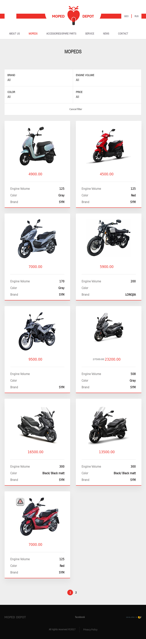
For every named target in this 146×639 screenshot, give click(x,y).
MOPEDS (33, 33)
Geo (126, 16)
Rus (137, 16)
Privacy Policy (90, 629)
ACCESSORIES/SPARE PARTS (61, 33)
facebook (76, 617)
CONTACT (123, 33)
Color (11, 92)
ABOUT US (14, 33)
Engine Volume (85, 75)
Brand (11, 75)
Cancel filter (73, 109)
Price (79, 92)
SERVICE (89, 33)
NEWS (106, 33)
